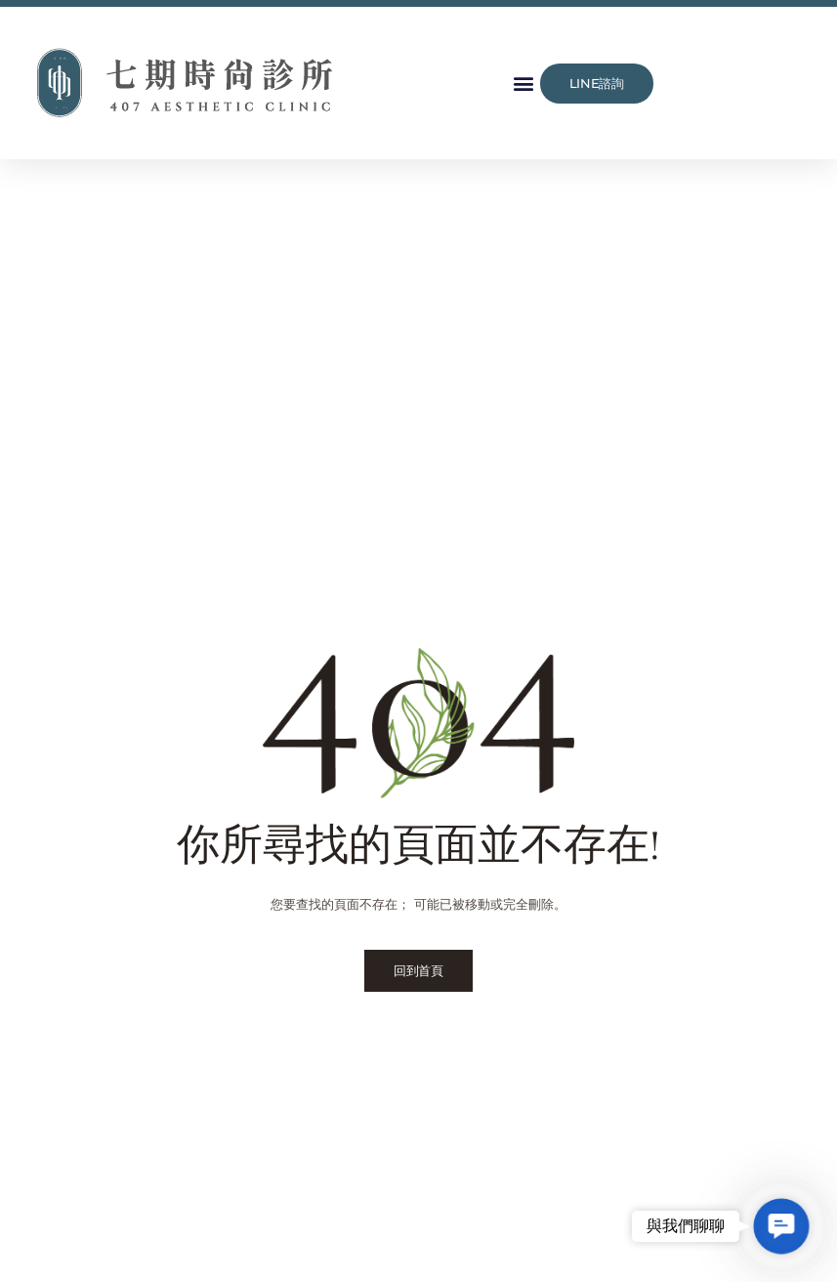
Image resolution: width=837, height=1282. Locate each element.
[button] (524, 83)
